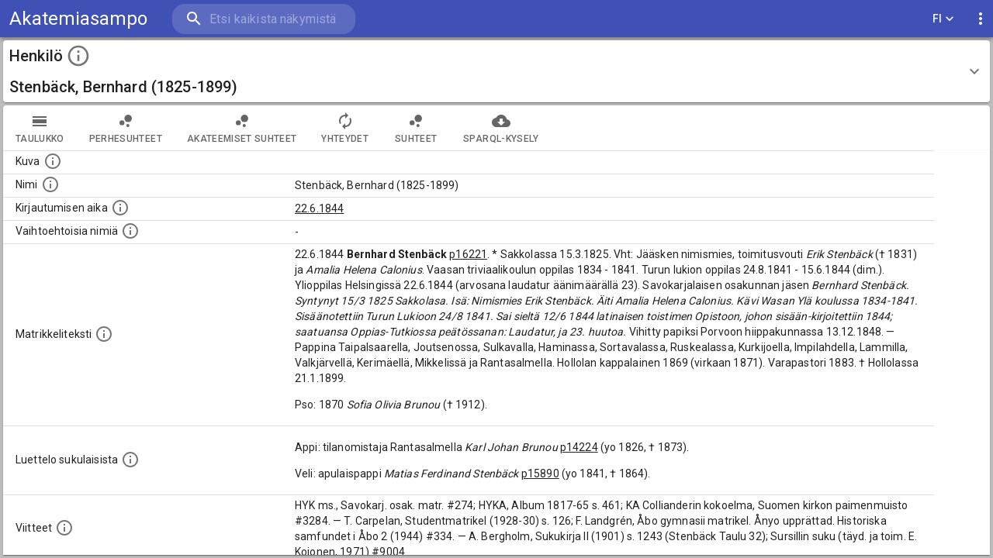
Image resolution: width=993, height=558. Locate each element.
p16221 (468, 254)
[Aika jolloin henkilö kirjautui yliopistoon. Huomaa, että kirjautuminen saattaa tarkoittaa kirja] (120, 207)
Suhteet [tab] (416, 127)
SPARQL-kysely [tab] (501, 127)
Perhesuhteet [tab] (126, 127)
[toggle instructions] (78, 55)
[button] (496, 71)
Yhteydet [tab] (345, 127)
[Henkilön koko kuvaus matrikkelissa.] (104, 334)
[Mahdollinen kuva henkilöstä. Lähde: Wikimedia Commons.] (52, 161)
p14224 (579, 447)
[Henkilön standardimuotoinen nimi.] (50, 184)
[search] (263, 19)
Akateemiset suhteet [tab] (242, 127)
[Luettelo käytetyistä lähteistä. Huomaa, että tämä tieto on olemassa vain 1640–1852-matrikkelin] (64, 527)
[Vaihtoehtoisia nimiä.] (130, 231)
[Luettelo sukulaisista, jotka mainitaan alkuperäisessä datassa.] (130, 459)
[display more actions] (980, 19)
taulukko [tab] (40, 127)
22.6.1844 (319, 208)
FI (943, 19)
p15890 (540, 473)
